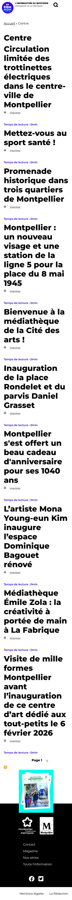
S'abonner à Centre (5, 767)
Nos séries (31, 857)
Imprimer (15, 112)
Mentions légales (32, 893)
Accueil (9, 23)
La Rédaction (58, 893)
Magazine (30, 851)
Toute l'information (37, 864)
